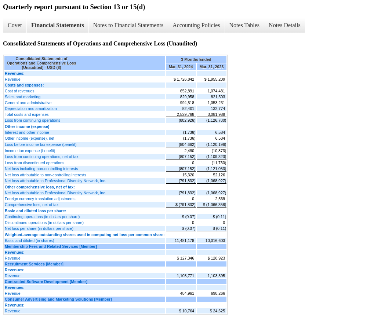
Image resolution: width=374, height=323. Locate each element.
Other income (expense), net (29, 138)
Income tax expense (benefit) (30, 150)
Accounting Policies (196, 25)
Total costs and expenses (27, 114)
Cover (15, 25)
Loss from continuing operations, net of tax (42, 156)
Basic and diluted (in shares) (29, 240)
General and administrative (28, 102)
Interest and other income (27, 132)
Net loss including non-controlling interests (41, 168)
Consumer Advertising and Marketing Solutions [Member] (58, 299)
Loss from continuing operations (32, 120)
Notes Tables (244, 25)
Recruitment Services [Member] (34, 264)
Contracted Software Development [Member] (46, 281)
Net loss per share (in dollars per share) (39, 228)
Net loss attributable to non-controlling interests (45, 175)
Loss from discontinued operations (34, 163)
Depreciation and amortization (31, 108)
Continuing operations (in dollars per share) (42, 216)
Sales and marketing (22, 97)
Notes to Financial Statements (128, 25)
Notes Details (285, 25)
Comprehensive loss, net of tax (31, 204)
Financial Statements (57, 25)
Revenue (13, 79)
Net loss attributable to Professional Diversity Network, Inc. (55, 181)
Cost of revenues (20, 91)
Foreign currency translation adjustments (40, 199)
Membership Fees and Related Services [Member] (51, 246)
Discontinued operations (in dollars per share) (44, 222)
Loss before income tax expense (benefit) (40, 144)
